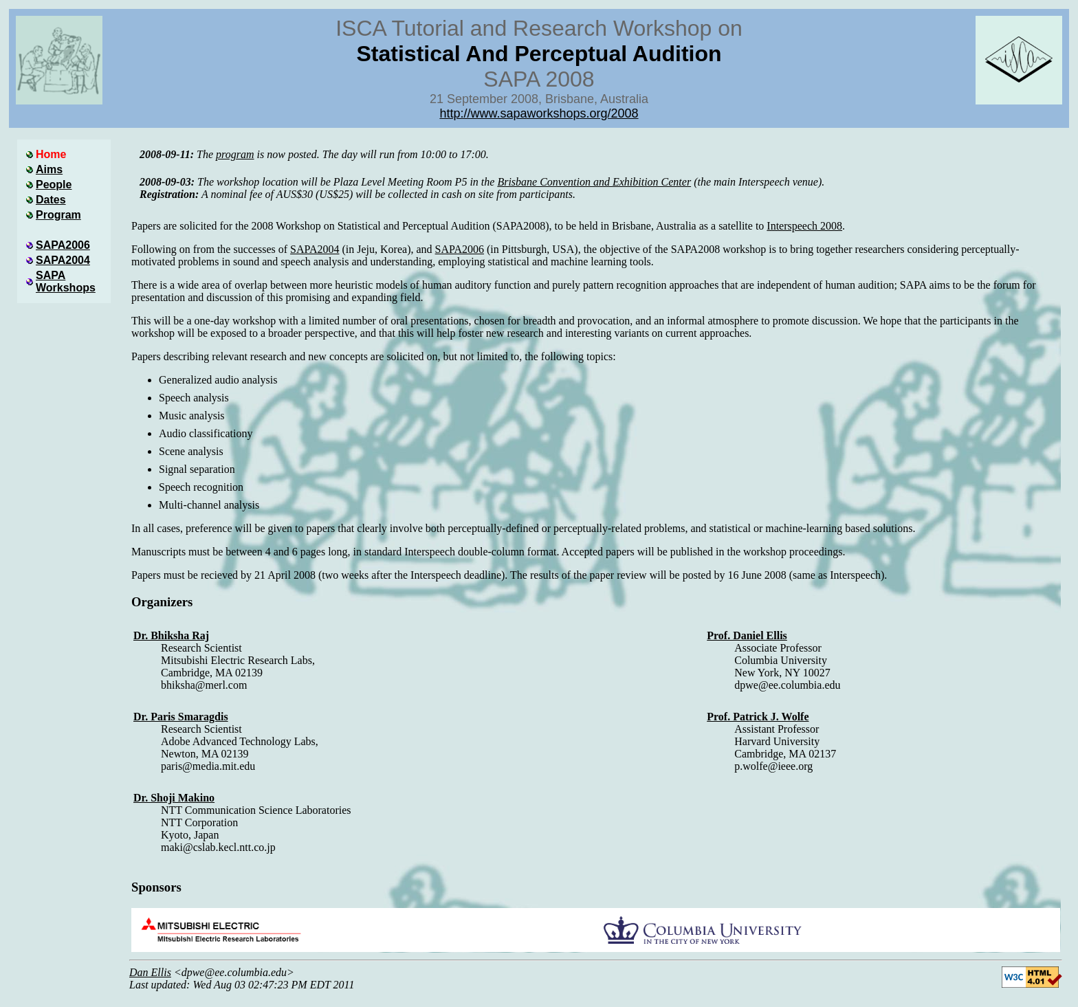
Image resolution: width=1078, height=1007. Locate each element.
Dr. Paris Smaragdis (180, 716)
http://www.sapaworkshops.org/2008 (538, 113)
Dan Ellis (150, 972)
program (235, 154)
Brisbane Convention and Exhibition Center (594, 182)
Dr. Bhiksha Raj (171, 635)
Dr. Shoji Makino (173, 798)
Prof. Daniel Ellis (747, 635)
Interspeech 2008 (804, 226)
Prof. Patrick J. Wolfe (757, 716)
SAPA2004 (314, 249)
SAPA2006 (459, 249)
